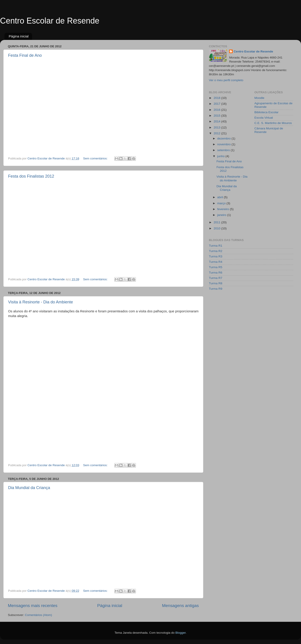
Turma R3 (215, 256)
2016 (217, 109)
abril (220, 197)
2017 (217, 103)
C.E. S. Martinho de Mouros (273, 123)
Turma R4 (215, 261)
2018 (217, 98)
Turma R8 (215, 283)
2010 (217, 228)
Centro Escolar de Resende (49, 20)
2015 (217, 115)
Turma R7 (215, 278)
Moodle (259, 98)
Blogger (180, 632)
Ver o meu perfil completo (226, 80)
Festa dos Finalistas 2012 (31, 176)
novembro (224, 144)
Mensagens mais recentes (33, 605)
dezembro (224, 138)
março (221, 203)
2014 (217, 121)
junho (221, 156)
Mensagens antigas (180, 605)
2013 (217, 127)
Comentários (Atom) (38, 615)
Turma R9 (215, 288)
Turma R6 (215, 272)
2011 (217, 222)
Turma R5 (215, 267)
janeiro (222, 215)
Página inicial (19, 36)
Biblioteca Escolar (267, 112)
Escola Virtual (264, 117)
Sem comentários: (95, 158)
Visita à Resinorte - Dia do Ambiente (40, 302)
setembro (224, 150)
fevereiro (223, 209)
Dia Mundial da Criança (29, 487)
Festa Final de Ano (25, 55)
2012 (217, 133)
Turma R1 (215, 245)
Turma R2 (215, 251)
